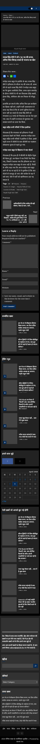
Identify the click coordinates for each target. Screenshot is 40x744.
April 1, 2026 (22, 609)
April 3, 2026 (23, 423)
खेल (28, 728)
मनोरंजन (33, 728)
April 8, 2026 (23, 333)
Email (5, 279)
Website (5, 288)
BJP (9, 184)
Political (15, 53)
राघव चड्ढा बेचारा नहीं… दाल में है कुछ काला (27, 419)
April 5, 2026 (22, 561)
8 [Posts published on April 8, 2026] (14, 484)
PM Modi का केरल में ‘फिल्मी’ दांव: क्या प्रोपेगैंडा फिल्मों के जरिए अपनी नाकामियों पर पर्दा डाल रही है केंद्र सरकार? (28, 404)
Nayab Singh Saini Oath (10, 193)
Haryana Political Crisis (23, 187)
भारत (8, 728)
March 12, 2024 (14, 64)
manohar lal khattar (9, 190)
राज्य (18, 728)
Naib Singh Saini (22, 190)
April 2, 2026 (23, 439)
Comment (6, 242)
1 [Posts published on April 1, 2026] (14, 479)
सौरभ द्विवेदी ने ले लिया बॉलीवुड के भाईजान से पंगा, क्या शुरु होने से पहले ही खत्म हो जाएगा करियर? (28, 343)
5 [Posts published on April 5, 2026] (35, 479)
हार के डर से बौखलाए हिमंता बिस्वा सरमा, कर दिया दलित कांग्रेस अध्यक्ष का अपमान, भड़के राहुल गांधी (27, 326)
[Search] (35, 666)
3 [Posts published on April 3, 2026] (25, 479)
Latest (10, 53)
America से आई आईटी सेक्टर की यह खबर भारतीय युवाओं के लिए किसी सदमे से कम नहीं (27, 603)
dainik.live (19, 741)
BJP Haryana (15, 184)
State (4, 53)
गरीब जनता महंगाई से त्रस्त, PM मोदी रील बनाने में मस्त (27, 435)
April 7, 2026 (22, 349)
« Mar (4, 501)
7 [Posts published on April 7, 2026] (9, 484)
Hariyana (23, 184)
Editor (6, 64)
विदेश (13, 728)
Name (5, 271)
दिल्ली (23, 728)
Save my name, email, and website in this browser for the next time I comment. (19, 299)
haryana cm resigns (9, 187)
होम (4, 728)
